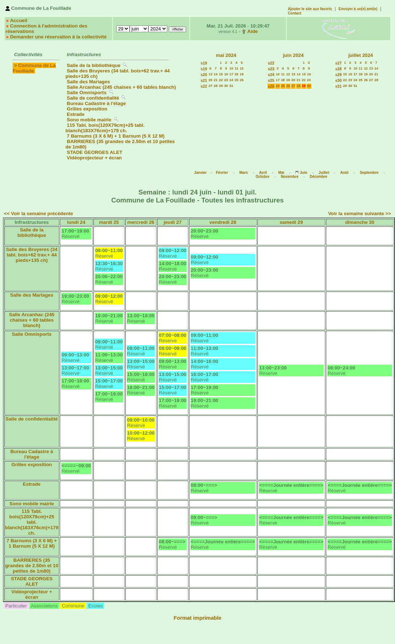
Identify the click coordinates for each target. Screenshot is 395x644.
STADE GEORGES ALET (94, 152)
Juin (303, 173)
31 (231, 86)
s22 (204, 86)
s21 (204, 80)
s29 (338, 74)
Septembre (369, 173)
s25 (271, 80)
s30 (338, 80)
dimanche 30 (359, 222)
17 (231, 74)
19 (241, 74)
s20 (204, 74)
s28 (338, 69)
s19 (204, 69)
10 (231, 68)
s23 (271, 69)
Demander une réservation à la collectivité (58, 36)
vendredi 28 (222, 222)
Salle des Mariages (88, 81)
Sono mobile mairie (89, 119)
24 (231, 80)
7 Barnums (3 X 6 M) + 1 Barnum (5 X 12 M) (116, 136)
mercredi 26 (140, 222)
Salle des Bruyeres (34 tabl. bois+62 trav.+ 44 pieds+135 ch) (31, 255)
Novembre (289, 177)
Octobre (262, 177)
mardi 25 (109, 222)
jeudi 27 (173, 222)
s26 (271, 86)
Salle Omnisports (87, 92)
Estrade (76, 114)
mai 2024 (226, 55)
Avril (263, 173)
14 (215, 74)
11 (236, 68)
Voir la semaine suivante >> (359, 213)
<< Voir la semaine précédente (38, 213)
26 (241, 80)
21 (215, 80)
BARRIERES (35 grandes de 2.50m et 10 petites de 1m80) (31, 565)
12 (241, 68)
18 (236, 74)
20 (210, 80)
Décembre (318, 177)
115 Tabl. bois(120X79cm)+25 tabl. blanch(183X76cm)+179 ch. (105, 127)
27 (210, 86)
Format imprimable (198, 618)
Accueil (18, 20)
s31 (338, 86)
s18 (204, 63)
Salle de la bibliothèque (94, 65)
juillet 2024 (360, 55)
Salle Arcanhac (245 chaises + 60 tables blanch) (121, 87)
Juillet (324, 173)
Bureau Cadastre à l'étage (96, 103)
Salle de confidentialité (93, 98)
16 (226, 74)
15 (221, 74)
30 (226, 86)
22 (221, 80)
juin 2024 (293, 55)
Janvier (200, 173)
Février (222, 173)
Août (344, 173)
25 (236, 80)
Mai (281, 173)
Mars (243, 173)
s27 (338, 63)
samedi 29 (291, 222)
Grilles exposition (87, 109)
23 (226, 80)
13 (210, 74)
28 (215, 86)
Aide (252, 31)
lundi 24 (76, 222)
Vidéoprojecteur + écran (94, 157)
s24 (271, 74)
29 (221, 86)
